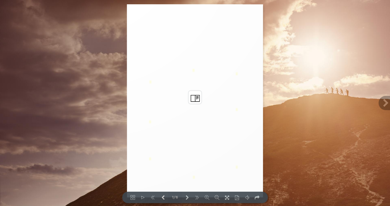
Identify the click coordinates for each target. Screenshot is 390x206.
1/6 (175, 197)
